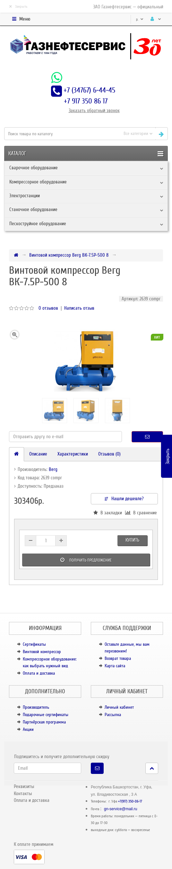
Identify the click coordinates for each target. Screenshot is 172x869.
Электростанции (24, 196)
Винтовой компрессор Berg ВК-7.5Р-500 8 (68, 255)
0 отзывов (48, 308)
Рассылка (113, 714)
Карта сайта (115, 666)
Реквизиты (24, 786)
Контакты (23, 793)
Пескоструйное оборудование (37, 223)
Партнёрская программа (44, 722)
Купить (132, 540)
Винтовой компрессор (42, 651)
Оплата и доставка (39, 673)
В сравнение (141, 513)
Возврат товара (118, 658)
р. (139, 19)
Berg (53, 469)
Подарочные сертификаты (45, 714)
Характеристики (72, 454)
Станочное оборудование (33, 209)
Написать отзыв (79, 308)
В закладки (107, 513)
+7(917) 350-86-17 (130, 801)
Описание (38, 454)
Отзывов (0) (109, 454)
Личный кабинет (119, 707)
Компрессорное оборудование (38, 182)
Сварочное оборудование (33, 168)
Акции (28, 729)
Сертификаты (34, 644)
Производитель (36, 707)
